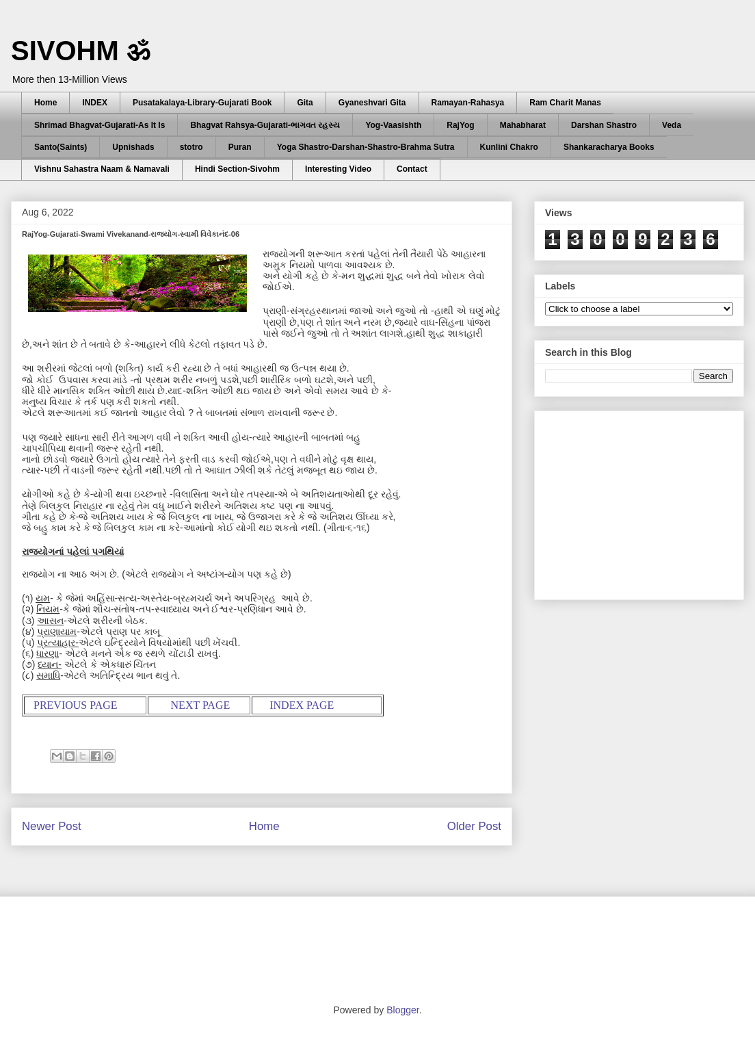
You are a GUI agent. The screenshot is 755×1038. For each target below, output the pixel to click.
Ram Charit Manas (565, 102)
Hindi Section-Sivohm (237, 169)
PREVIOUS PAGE (76, 705)
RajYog (460, 125)
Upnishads (133, 147)
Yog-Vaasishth (393, 125)
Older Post (474, 826)
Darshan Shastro (604, 125)
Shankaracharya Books (609, 147)
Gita (305, 102)
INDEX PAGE (301, 705)
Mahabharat (523, 125)
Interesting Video (338, 169)
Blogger (402, 1009)
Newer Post (51, 826)
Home (45, 102)
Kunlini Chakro (509, 147)
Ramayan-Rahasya (468, 102)
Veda (671, 125)
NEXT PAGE (200, 705)
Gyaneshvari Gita (372, 102)
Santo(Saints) (60, 147)
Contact (412, 169)
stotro (191, 147)
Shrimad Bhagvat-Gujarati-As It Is (99, 125)
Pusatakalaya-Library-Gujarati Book (202, 102)
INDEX (94, 102)
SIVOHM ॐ (80, 51)
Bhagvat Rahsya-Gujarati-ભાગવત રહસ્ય (265, 125)
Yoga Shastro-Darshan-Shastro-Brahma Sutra (366, 147)
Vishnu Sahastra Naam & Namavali (102, 169)
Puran (240, 147)
